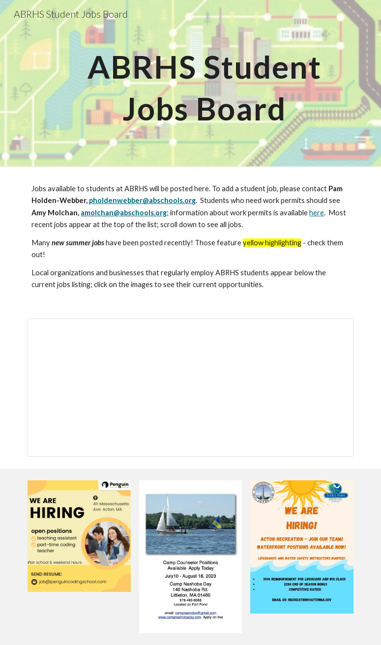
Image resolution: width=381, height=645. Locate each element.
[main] (204, 84)
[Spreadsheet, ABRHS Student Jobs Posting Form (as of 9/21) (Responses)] (190, 388)
